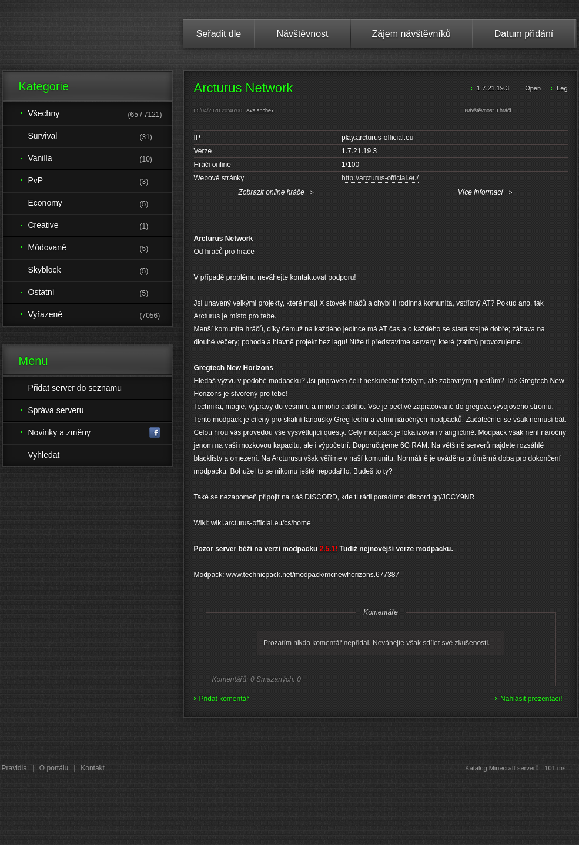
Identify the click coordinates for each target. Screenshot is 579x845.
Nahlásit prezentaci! (531, 699)
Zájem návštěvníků (411, 34)
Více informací (485, 192)
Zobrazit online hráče (276, 192)
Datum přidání (524, 34)
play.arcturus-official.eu (377, 137)
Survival (100, 136)
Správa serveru (56, 410)
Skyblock (100, 270)
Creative (100, 226)
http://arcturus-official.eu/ (380, 178)
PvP (100, 181)
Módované (100, 248)
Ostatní (100, 293)
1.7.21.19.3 (493, 88)
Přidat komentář (224, 699)
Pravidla (14, 768)
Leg (562, 88)
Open (533, 88)
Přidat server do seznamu (75, 388)
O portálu (53, 768)
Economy (100, 203)
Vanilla (100, 159)
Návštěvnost (302, 34)
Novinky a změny (94, 432)
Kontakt (93, 768)
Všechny (100, 114)
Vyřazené (100, 315)
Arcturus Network (243, 88)
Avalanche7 (260, 110)
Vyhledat (44, 455)
